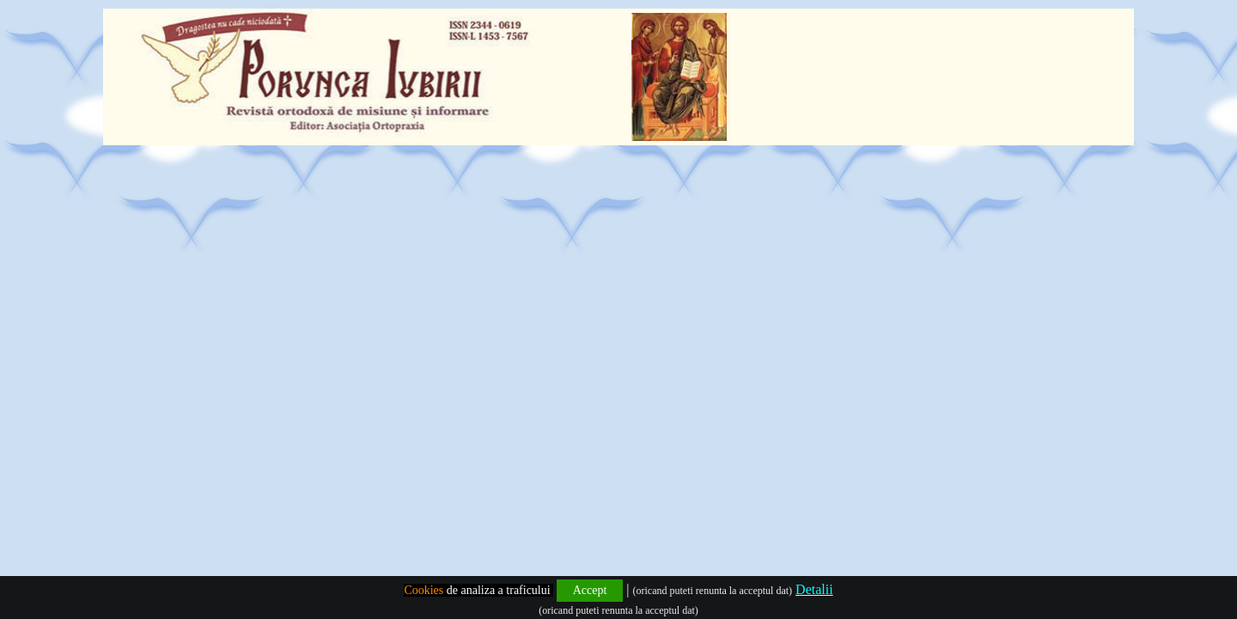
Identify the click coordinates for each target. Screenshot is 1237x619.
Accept (590, 590)
